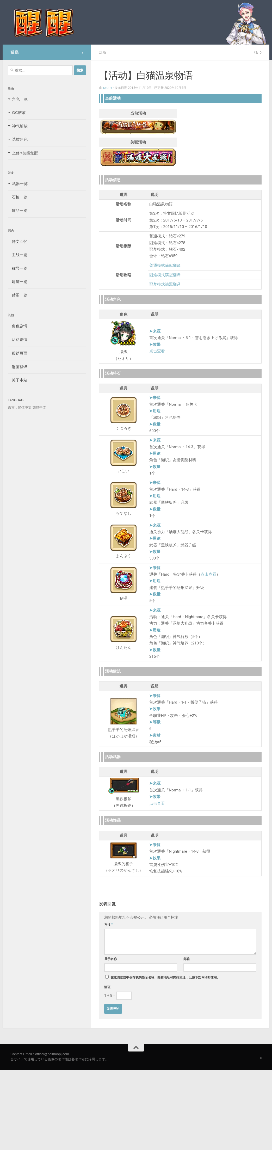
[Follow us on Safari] (82, 53)
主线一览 (17, 255)
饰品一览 (17, 210)
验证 (107, 987)
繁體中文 (39, 407)
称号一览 (17, 268)
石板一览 (17, 197)
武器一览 (20, 183)
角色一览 (20, 99)
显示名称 (110, 959)
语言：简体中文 (20, 407)
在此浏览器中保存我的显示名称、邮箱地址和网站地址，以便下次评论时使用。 (165, 977)
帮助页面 (17, 353)
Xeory (108, 87)
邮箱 (186, 959)
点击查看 (157, 350)
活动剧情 (17, 339)
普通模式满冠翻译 (165, 265)
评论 (108, 924)
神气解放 (20, 126)
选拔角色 (20, 139)
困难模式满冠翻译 (165, 274)
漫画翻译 (17, 367)
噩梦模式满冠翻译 (165, 284)
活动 (102, 52)
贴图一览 (17, 295)
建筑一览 (17, 281)
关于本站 (17, 380)
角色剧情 (17, 326)
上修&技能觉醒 (25, 153)
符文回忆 (17, 241)
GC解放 (19, 112)
